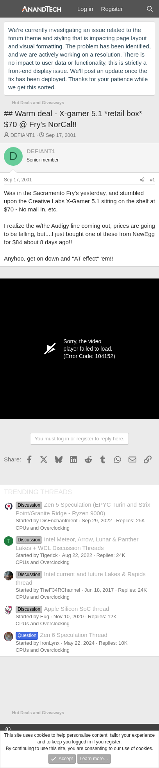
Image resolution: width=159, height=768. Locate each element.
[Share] (142, 180)
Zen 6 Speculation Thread (61, 634)
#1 (152, 180)
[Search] (149, 9)
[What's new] (134, 9)
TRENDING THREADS (38, 492)
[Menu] (11, 9)
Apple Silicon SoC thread (62, 608)
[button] (8, 729)
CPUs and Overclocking (43, 528)
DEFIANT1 (23, 135)
